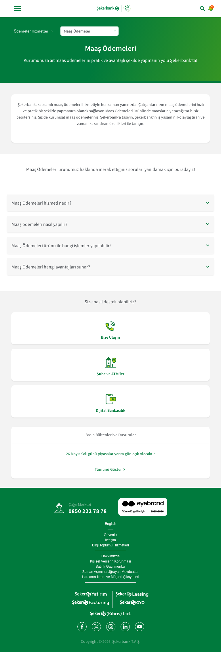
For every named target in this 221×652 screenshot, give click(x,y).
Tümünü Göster (108, 469)
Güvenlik (110, 535)
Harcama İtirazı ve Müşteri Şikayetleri (110, 577)
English (110, 524)
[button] (110, 203)
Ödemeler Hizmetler (31, 31)
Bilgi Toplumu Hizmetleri (110, 545)
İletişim (110, 540)
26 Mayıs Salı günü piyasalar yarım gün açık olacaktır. (110, 453)
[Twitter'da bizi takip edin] (96, 626)
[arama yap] (194, 8)
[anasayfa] (113, 8)
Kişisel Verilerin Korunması (110, 561)
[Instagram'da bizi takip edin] (110, 626)
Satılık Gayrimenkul (110, 567)
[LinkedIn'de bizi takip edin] (125, 626)
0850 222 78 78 (87, 510)
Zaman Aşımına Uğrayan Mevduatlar (110, 572)
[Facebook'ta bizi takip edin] (81, 626)
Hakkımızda (110, 556)
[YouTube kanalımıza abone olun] (139, 626)
